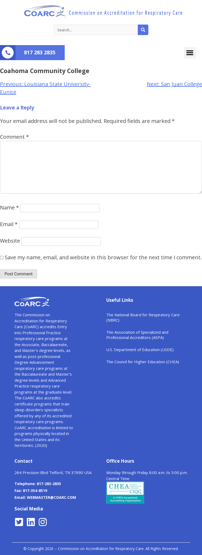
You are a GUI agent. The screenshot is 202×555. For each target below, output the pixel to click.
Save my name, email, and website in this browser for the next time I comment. (103, 257)
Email (9, 224)
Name (9, 207)
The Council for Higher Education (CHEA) (142, 361)
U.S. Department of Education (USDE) (140, 349)
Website (10, 240)
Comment (14, 136)
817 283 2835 (39, 52)
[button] (190, 53)
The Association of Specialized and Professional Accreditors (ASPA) (137, 334)
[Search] (143, 30)
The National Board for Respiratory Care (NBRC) (143, 317)
